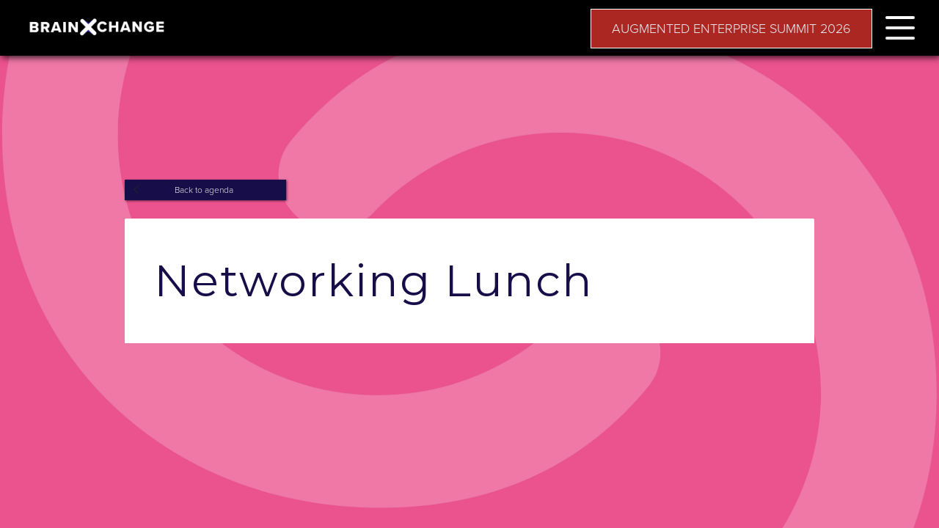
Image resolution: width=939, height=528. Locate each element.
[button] (900, 25)
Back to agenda (204, 190)
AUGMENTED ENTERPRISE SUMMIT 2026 (731, 29)
